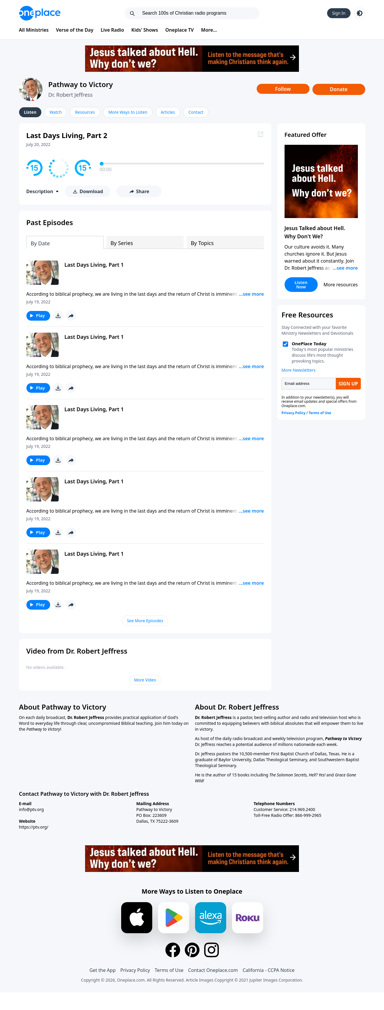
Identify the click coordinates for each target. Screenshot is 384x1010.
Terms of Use (169, 970)
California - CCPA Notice (269, 970)
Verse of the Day (75, 30)
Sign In (339, 13)
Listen (30, 112)
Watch (56, 112)
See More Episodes (145, 620)
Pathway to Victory (80, 84)
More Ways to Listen (127, 112)
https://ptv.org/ (33, 827)
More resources (341, 284)
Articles (168, 112)
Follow (283, 89)
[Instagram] (211, 950)
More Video (145, 680)
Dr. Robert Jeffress (70, 94)
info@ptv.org (31, 809)
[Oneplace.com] (39, 13)
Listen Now (301, 284)
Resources (85, 112)
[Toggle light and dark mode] (359, 13)
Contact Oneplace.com (213, 970)
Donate (339, 89)
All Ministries (34, 30)
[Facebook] (172, 950)
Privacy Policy (135, 970)
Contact (195, 112)
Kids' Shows (144, 30)
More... (209, 30)
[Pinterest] (192, 950)
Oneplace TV (179, 30)
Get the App (102, 970)
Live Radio (112, 30)
